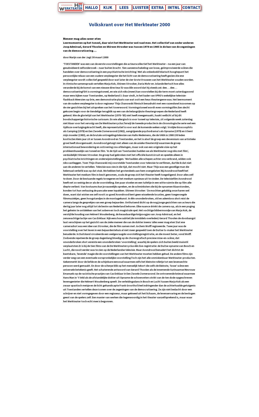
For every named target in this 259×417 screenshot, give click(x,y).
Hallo (91, 7)
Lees (124, 7)
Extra (157, 7)
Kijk (107, 7)
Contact (191, 7)
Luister (141, 7)
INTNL (174, 7)
